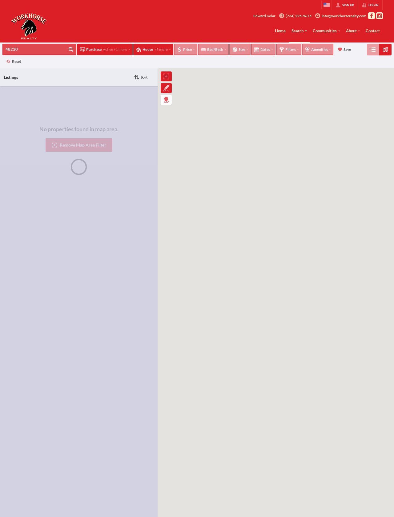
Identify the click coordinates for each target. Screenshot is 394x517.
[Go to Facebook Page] (371, 15)
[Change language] (326, 5)
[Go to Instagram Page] (379, 15)
